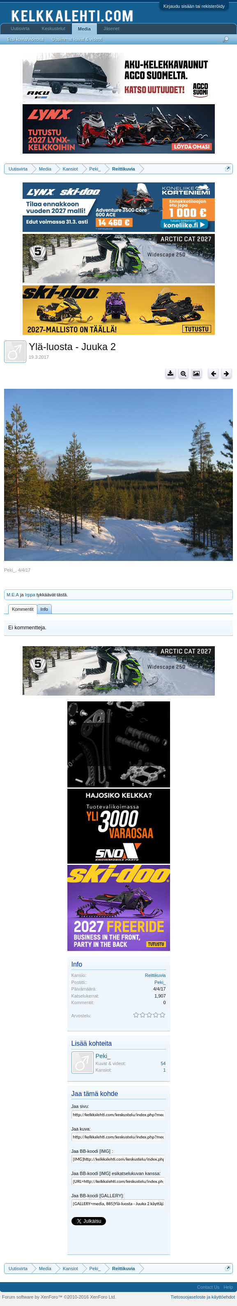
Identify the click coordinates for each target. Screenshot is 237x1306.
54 (163, 1063)
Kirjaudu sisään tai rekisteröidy (194, 6)
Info (44, 609)
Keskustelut (53, 28)
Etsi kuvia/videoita (25, 39)
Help (228, 1287)
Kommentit (23, 609)
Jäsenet (112, 28)
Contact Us (208, 1287)
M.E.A (13, 594)
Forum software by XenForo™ (59, 1296)
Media (84, 28)
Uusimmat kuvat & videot (77, 39)
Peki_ (10, 570)
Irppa (30, 594)
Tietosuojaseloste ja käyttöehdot (202, 1296)
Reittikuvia (155, 975)
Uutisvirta (20, 28)
